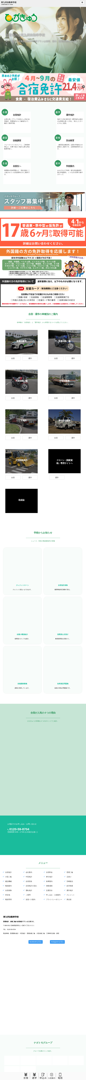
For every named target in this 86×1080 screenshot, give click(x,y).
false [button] (2, 86)
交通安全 (49, 865)
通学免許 (70, 865)
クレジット (71, 869)
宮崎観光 (70, 856)
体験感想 (49, 860)
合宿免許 (8, 847)
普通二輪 (70, 847)
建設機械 (8, 856)
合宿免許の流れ (31, 860)
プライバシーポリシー (54, 874)
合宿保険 (8, 865)
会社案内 (29, 847)
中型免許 (29, 851)
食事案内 (49, 856)
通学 (30, 333)
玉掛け (69, 851)
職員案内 (8, 860)
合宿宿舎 (29, 856)
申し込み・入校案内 (53, 869)
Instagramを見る (57, 916)
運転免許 (29, 865)
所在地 (7, 869)
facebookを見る (36, 916)
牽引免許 (49, 851)
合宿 (13, 333)
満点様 (69, 874)
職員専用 (8, 874)
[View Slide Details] (43, 87)
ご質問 (28, 869)
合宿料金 (49, 847)
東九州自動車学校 (8, 2)
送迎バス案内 (30, 874)
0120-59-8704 (19, 803)
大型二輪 (8, 851)
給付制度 (70, 860)
